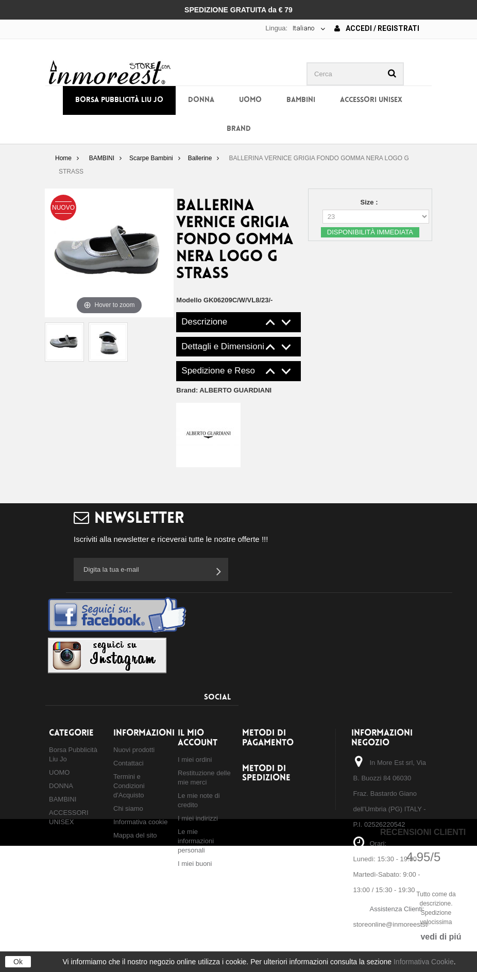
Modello (188, 300)
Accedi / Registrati (376, 28)
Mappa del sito (135, 835)
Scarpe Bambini (151, 158)
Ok (18, 962)
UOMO (250, 100)
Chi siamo (128, 808)
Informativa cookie (140, 822)
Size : (370, 202)
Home (63, 158)
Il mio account (197, 738)
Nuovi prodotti (134, 750)
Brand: (223, 390)
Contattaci (128, 763)
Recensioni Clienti (423, 832)
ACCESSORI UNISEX (371, 100)
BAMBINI (300, 100)
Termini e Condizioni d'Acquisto (129, 786)
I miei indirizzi (198, 818)
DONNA (201, 100)
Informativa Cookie (424, 962)
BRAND (239, 129)
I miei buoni (195, 863)
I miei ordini (195, 759)
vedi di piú (440, 936)
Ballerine (200, 158)
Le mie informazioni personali (196, 841)
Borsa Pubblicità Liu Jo (119, 100)
